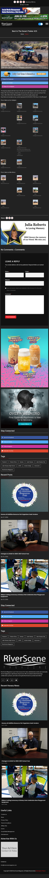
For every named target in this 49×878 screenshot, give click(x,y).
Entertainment (4, 834)
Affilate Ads (4, 826)
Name (7, 271)
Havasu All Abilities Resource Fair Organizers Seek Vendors (19, 514)
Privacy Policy (4, 820)
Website (7, 280)
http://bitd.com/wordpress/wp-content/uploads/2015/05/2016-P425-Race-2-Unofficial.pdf (24, 97)
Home (22, 34)
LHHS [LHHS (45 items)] (19, 465)
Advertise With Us (30, 2)
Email (27, 271)
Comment (8, 294)
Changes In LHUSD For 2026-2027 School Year (15, 554)
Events (2, 828)
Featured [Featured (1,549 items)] (4, 462)
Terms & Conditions (6, 823)
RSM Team (4, 67)
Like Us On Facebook (9, 437)
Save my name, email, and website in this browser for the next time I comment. (24, 289)
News (2, 817)
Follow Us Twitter (8, 442)
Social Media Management (7, 831)
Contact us (4, 814)
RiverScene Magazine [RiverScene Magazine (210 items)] (7, 469)
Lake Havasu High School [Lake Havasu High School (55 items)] (8, 465)
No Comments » (20, 67)
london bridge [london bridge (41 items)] (27, 465)
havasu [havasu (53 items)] (21, 462)
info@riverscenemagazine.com (9, 865)
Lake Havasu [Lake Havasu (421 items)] (30, 462)
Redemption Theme (40, 871)
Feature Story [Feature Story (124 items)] (13, 462)
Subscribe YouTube (8, 450)
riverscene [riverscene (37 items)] (37, 465)
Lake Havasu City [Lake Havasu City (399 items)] (40, 462)
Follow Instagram (8, 446)
